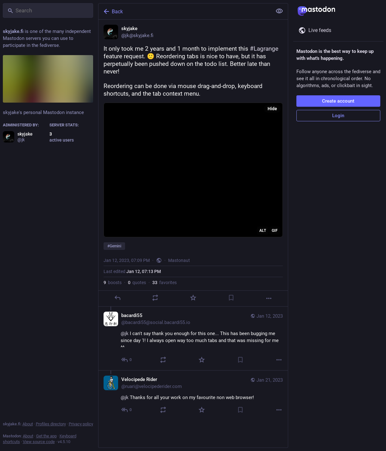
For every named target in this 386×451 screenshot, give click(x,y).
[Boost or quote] (155, 298)
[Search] (48, 10)
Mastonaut (179, 260)
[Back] (184, 11)
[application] (193, 170)
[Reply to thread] (127, 360)
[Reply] (117, 298)
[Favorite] (193, 298)
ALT (262, 230)
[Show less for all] (279, 11)
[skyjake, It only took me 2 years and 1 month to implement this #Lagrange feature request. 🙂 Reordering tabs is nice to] (193, 163)
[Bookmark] (231, 298)
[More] (269, 298)
